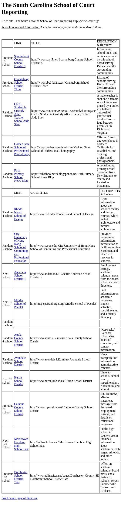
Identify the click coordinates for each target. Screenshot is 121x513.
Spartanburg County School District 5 (21, 61)
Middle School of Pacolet (20, 304)
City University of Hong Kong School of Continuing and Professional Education (21, 247)
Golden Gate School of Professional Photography (22, 149)
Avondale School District (20, 361)
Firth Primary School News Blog (21, 175)
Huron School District (18, 381)
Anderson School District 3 (20, 275)
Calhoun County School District (19, 409)
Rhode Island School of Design (20, 214)
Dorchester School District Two (20, 477)
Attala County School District (18, 339)
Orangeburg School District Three (21, 84)
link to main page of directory (20, 498)
